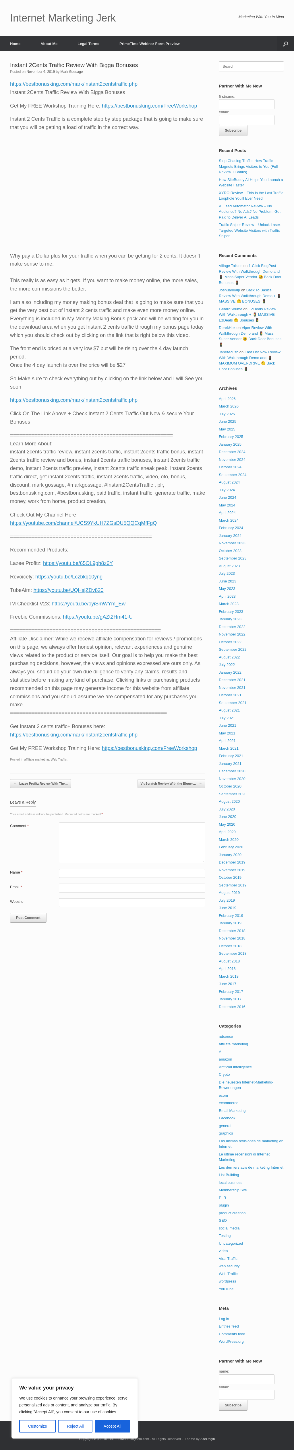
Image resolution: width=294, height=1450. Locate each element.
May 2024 (227, 505)
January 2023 (230, 619)
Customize (37, 1426)
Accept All (112, 1426)
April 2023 (227, 596)
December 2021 (232, 680)
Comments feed (232, 1334)
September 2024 (232, 475)
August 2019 (229, 892)
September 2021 (232, 703)
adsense (226, 1036)
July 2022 (227, 664)
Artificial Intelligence (235, 1067)
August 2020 (229, 801)
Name (16, 872)
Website (17, 901)
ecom (223, 1095)
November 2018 (232, 938)
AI (220, 1052)
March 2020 (229, 839)
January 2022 (230, 672)
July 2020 (227, 809)
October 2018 (230, 946)
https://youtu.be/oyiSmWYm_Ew (88, 604)
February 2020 (231, 847)
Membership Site (233, 1190)
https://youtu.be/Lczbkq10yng (68, 577)
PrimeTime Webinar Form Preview (149, 44)
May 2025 (227, 429)
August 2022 (229, 657)
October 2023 (230, 551)
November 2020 (232, 779)
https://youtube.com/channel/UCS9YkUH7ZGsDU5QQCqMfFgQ (83, 523)
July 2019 (227, 900)
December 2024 (232, 452)
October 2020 (230, 786)
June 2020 (227, 816)
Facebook (227, 1118)
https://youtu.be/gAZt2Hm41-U (98, 617)
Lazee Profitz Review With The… (40, 783)
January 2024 (230, 535)
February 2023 (231, 611)
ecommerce (228, 1103)
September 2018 (232, 953)
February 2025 (231, 436)
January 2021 (230, 763)
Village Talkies (230, 266)
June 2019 (227, 908)
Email (16, 887)
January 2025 (230, 444)
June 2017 (227, 984)
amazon (225, 1059)
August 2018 (229, 961)
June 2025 (227, 421)
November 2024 (232, 459)
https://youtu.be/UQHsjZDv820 (68, 590)
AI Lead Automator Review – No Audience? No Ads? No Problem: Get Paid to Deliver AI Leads (250, 211)
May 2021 (227, 733)
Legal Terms (88, 44)
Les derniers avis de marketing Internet (251, 1167)
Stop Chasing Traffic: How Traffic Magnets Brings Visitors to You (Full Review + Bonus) (248, 166)
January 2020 (230, 855)
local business (230, 1182)
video (223, 1251)
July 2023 (227, 573)
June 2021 (227, 725)
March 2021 (229, 748)
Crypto (224, 1074)
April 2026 (227, 399)
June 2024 (227, 497)
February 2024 (231, 528)
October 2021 (230, 695)
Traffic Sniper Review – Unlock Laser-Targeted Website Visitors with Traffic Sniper (250, 230)
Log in (224, 1319)
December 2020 (232, 771)
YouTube (226, 1289)
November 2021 (232, 687)
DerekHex (227, 328)
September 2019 (232, 885)
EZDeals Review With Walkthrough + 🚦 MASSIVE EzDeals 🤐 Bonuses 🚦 (247, 314)
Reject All (75, 1426)
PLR (222, 1198)
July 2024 (227, 490)
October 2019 (230, 877)
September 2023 (232, 558)
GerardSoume (230, 309)
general (225, 1126)
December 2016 (232, 1007)
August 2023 (229, 566)
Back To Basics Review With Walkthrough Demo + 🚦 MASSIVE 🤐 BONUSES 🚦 (250, 295)
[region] (74, 1408)
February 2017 (231, 991)
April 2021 (227, 740)
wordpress (227, 1281)
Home (15, 44)
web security (229, 1266)
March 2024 (229, 520)
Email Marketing (232, 1110)
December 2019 (232, 862)
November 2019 (232, 870)
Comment (19, 826)
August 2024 (229, 482)
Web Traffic (59, 759)
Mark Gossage (71, 72)
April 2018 (227, 968)
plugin (224, 1205)
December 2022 (232, 627)
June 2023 (227, 581)
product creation (232, 1213)
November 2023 (232, 543)
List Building (229, 1175)
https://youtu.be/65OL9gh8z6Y (78, 563)
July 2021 (227, 718)
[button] (285, 43)
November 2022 (232, 634)
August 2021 (229, 710)
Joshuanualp (229, 290)
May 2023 (227, 588)
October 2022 (230, 642)
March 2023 (229, 604)
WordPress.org (231, 1341)
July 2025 (227, 414)
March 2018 (229, 976)
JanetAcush (228, 352)
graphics (226, 1133)
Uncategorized (231, 1243)
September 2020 (232, 794)
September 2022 (232, 649)
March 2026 (229, 406)
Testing (225, 1235)
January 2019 (230, 923)
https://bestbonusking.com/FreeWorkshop (149, 106)
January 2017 (230, 999)
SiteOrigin (207, 1439)
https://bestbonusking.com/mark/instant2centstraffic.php (74, 84)
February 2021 (231, 756)
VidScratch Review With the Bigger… (171, 783)
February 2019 (231, 915)
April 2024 (227, 512)
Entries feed (229, 1326)
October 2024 (230, 467)
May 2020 (227, 824)
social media (229, 1228)
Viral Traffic (228, 1258)
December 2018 (232, 931)
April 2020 (227, 832)
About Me (48, 44)
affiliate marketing (36, 759)
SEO (223, 1220)
